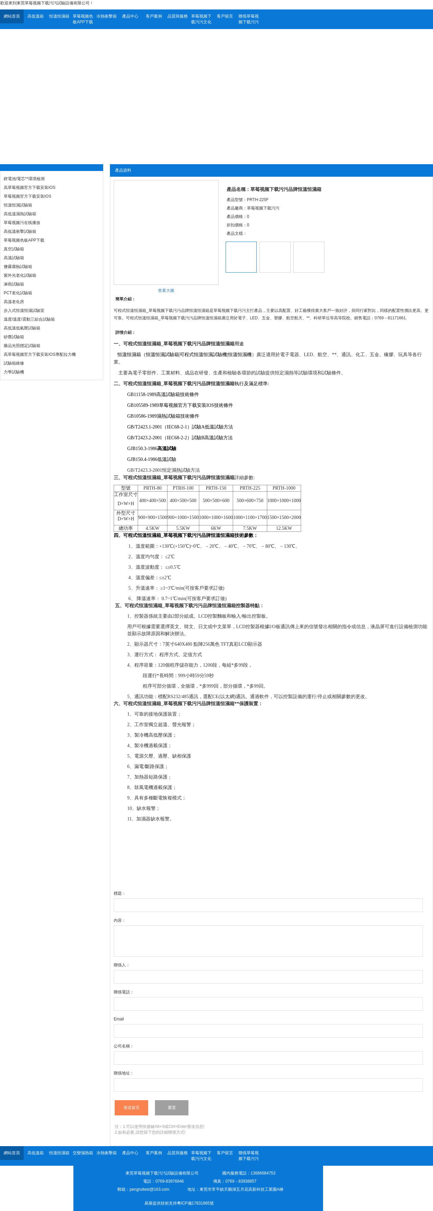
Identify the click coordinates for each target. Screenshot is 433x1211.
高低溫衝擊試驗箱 (20, 231)
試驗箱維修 (14, 363)
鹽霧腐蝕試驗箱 (18, 266)
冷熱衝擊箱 (106, 16)
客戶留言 (225, 16)
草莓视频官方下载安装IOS (27, 196)
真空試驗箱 (14, 249)
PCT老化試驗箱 (18, 293)
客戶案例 (154, 16)
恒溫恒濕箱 (59, 16)
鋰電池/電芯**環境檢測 (24, 178)
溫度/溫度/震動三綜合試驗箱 (29, 319)
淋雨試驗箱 (14, 284)
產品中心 (130, 16)
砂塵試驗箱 (14, 337)
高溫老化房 (14, 301)
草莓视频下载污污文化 (201, 19)
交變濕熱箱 (83, 1153)
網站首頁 (12, 16)
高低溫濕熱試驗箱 (20, 214)
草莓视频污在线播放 (22, 222)
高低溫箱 (35, 16)
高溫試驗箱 (14, 257)
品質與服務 (177, 16)
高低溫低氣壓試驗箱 (22, 328)
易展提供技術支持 (160, 1203)
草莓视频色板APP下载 (83, 19)
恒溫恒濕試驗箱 (18, 205)
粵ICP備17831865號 (195, 1203)
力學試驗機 (14, 372)
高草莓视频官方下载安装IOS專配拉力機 (40, 354)
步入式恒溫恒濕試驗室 (24, 310)
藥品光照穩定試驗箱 (22, 345)
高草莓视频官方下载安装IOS (29, 187)
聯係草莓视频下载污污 (248, 19)
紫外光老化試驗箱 (20, 275)
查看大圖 (166, 290)
